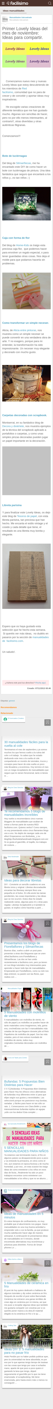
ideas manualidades (13, 11)
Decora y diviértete (13, 426)
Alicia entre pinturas (24, 330)
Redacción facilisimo (15, 1190)
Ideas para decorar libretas (22, 880)
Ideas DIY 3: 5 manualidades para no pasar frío (24, 1350)
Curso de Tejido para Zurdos (17, 1058)
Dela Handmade (13, 856)
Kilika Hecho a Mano (15, 1259)
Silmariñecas (23, 163)
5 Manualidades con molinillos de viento (25, 1013)
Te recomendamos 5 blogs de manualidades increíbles (24, 813)
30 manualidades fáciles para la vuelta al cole (26, 743)
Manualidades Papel (15, 988)
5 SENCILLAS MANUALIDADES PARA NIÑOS (26, 1149)
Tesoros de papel (27, 516)
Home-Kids (22, 245)
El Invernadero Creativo (16, 718)
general (12, 701)
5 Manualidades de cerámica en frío (26, 1284)
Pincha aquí (40, 683)
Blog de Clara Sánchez (15, 787)
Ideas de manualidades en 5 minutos (23, 1215)
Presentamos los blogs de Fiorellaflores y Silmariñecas (23, 944)
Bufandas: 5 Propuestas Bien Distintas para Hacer (24, 1083)
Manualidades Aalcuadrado (20, 17)
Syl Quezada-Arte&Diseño (17, 1124)
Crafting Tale (12, 1325)
